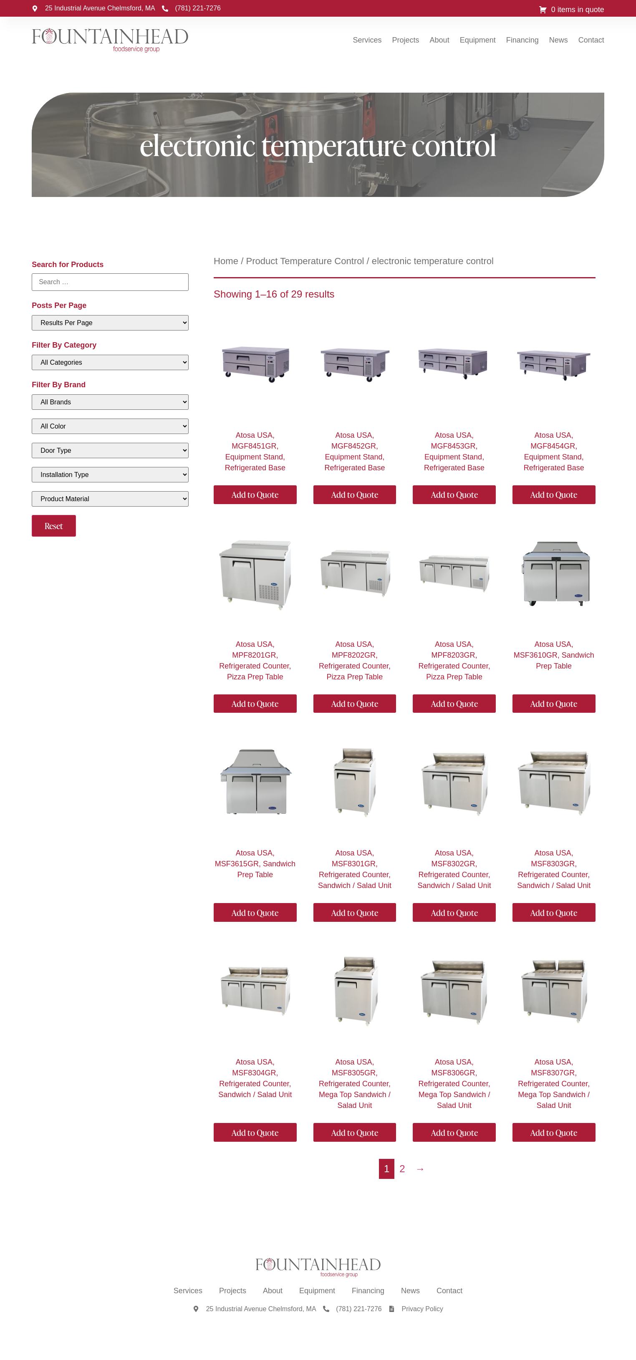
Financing (522, 40)
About (439, 40)
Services (367, 40)
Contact (591, 40)
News (558, 40)
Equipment (478, 40)
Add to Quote (255, 494)
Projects (405, 40)
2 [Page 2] (402, 1168)
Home (226, 261)
